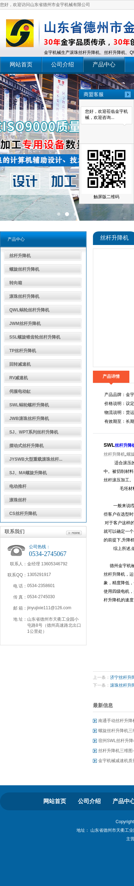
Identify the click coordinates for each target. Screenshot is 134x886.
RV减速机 (18, 377)
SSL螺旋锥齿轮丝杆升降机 (34, 337)
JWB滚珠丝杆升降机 (29, 418)
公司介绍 (62, 64)
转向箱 (15, 282)
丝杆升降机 (20, 255)
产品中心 (104, 64)
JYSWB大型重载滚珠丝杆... (36, 459)
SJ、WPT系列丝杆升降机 (33, 432)
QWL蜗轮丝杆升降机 (29, 309)
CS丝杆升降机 (23, 513)
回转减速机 (20, 364)
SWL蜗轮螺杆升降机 (29, 404)
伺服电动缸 (20, 391)
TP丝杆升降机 (22, 350)
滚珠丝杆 (17, 499)
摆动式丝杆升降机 (26, 445)
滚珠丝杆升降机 (24, 296)
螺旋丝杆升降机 (24, 269)
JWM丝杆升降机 (25, 323)
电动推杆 (17, 486)
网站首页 (21, 64)
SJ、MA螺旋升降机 (28, 472)
